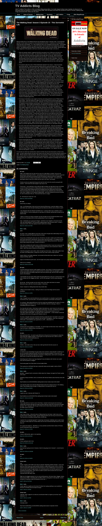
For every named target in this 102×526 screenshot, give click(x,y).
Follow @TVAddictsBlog (76, 53)
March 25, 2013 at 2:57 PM (26, 330)
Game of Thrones (28, 14)
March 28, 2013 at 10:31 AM (26, 443)
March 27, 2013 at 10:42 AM (26, 398)
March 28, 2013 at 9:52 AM (26, 436)
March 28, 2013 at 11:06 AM (26, 451)
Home (18, 14)
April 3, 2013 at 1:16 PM (25, 507)
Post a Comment (22, 510)
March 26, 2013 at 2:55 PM (26, 388)
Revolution (50, 14)
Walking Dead (39, 14)
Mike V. (22, 228)
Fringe (68, 14)
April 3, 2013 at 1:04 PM (25, 489)
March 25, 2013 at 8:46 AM (26, 198)
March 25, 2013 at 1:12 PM (26, 293)
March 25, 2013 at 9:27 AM (26, 225)
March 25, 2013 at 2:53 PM (26, 321)
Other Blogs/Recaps (79, 14)
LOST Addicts (59, 14)
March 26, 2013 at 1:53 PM (26, 346)
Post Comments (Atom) (44, 521)
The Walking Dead (24, 164)
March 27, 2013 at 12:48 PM (26, 409)
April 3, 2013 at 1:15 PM (25, 497)
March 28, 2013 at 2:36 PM (26, 458)
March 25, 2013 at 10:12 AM (26, 264)
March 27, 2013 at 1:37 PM (26, 429)
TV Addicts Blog (27, 6)
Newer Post (19, 517)
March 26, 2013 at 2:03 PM (26, 368)
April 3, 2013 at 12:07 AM (26, 481)
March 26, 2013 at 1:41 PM (26, 340)
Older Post (63, 517)
